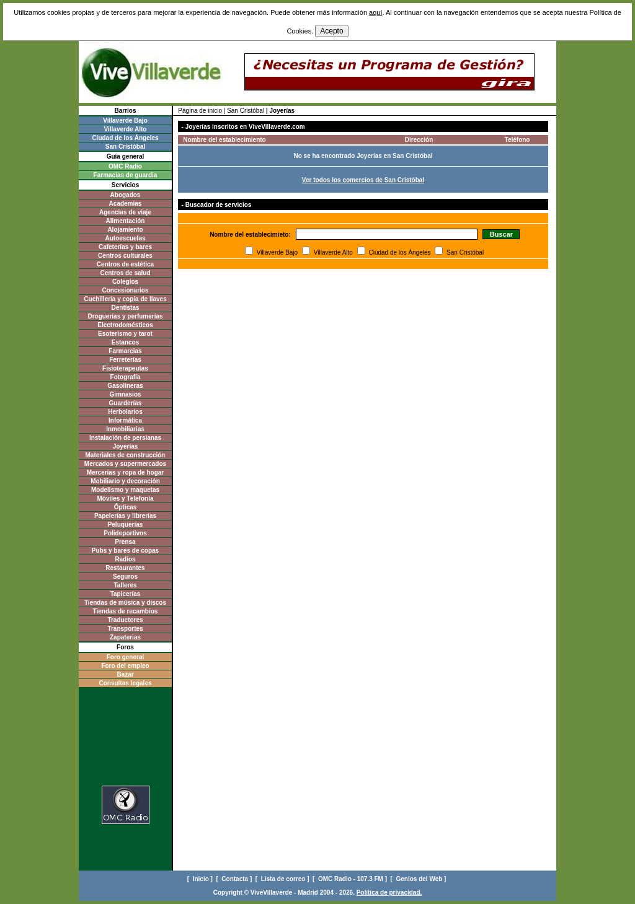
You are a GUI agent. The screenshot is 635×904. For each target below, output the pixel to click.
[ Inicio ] (201, 878)
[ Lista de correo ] (283, 878)
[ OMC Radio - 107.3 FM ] (351, 878)
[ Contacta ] (235, 878)
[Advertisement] (125, 740)
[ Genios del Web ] (419, 878)
